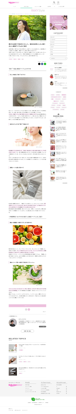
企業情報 (29, 402)
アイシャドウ (58, 99)
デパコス (52, 107)
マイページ (27, 388)
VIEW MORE (64, 88)
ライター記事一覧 (42, 326)
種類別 (19, 59)
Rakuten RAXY (14, 3)
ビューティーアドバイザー (29, 391)
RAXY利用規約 (43, 391)
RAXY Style (26, 6)
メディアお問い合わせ (45, 386)
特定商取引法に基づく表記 (45, 393)
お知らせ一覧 (43, 384)
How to (52, 94)
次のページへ (27, 305)
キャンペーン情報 (38, 6)
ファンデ (58, 107)
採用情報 (46, 402)
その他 (51, 54)
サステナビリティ (25, 410)
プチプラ (53, 105)
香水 (22, 59)
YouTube (57, 393)
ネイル (51, 49)
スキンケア (52, 37)
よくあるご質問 (61, 6)
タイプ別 (62, 109)
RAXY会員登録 (59, 384)
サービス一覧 (11, 410)
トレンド (64, 99)
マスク (29, 361)
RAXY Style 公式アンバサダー (56, 96)
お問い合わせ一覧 (17, 410)
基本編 (64, 96)
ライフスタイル (55, 109)
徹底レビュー (56, 101)
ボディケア (52, 44)
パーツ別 (58, 105)
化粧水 (64, 105)
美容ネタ (15, 59)
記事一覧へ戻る (27, 331)
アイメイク (52, 42)
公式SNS (49, 6)
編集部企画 (64, 94)
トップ (14, 6)
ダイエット (64, 107)
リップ (62, 101)
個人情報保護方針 (34, 402)
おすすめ (10, 59)
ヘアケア (52, 46)
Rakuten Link (58, 391)
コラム (13, 57)
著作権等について (41, 402)
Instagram (58, 388)
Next (44, 311)
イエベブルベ (62, 103)
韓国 (52, 99)
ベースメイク (52, 39)
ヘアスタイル (55, 103)
